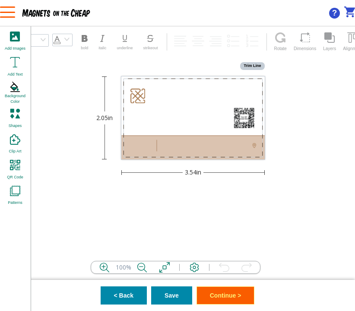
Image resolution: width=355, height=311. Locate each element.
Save (172, 295)
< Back (124, 295)
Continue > (225, 295)
